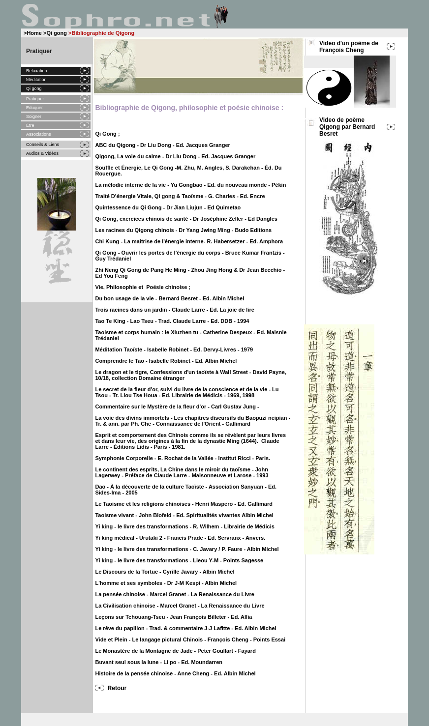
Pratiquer (35, 98)
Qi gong (34, 88)
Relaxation (36, 70)
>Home (33, 33)
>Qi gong (55, 33)
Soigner (33, 116)
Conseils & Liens (42, 144)
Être (30, 125)
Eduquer (34, 107)
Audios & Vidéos (42, 153)
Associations (38, 134)
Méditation (36, 79)
